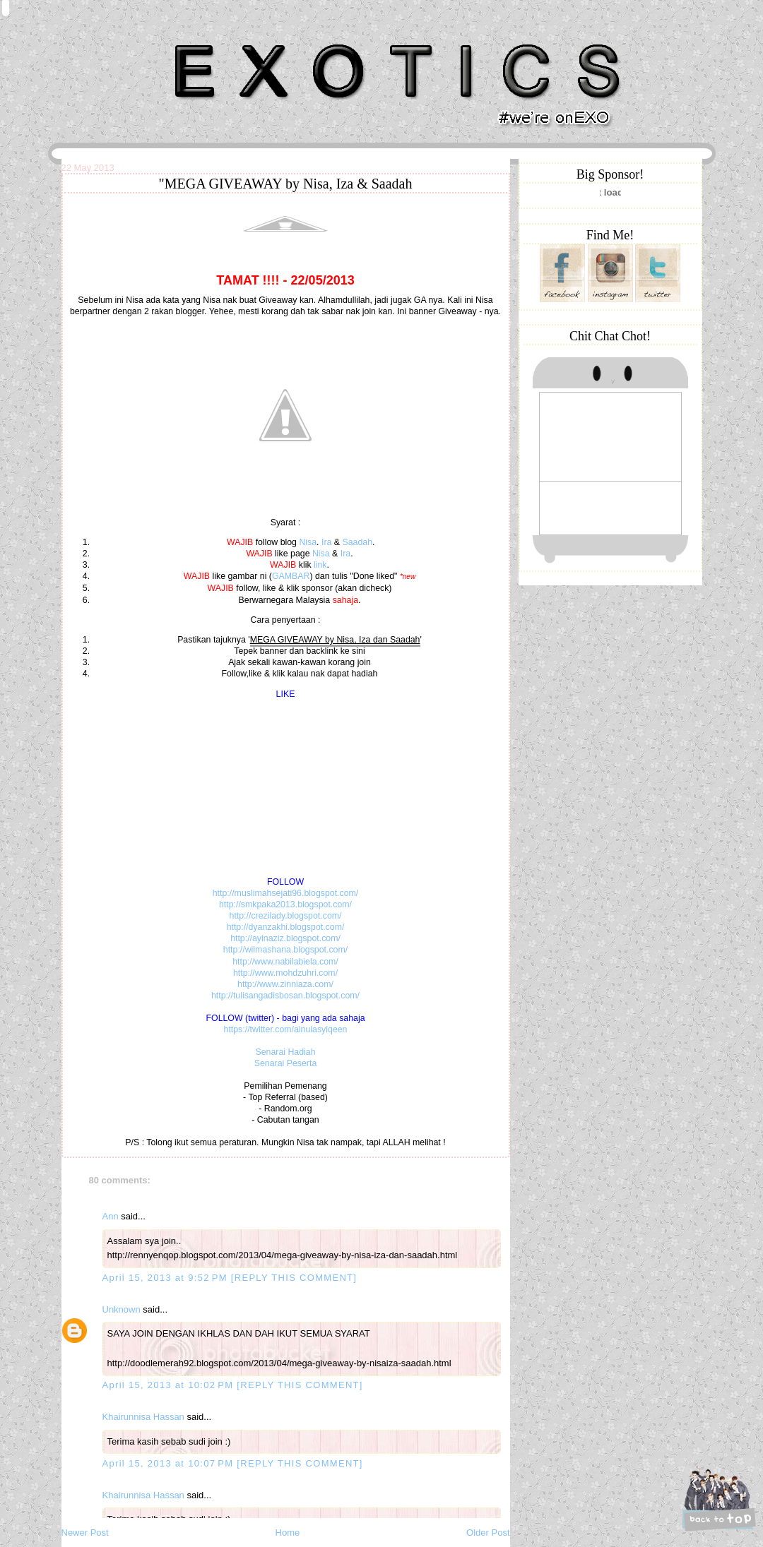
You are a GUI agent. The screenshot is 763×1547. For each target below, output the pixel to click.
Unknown (121, 1309)
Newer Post (85, 1532)
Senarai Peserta (285, 1063)
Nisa (308, 542)
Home (288, 1532)
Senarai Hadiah (285, 1052)
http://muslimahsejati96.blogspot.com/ (286, 893)
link (320, 565)
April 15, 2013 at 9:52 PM (166, 1277)
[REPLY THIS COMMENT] (294, 1277)
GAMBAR (291, 576)
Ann (110, 1216)
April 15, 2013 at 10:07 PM (169, 1463)
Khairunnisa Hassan (215, 38)
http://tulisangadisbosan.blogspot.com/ (285, 996)
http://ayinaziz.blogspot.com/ (285, 938)
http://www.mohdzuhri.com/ (285, 973)
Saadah (357, 542)
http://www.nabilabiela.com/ (285, 962)
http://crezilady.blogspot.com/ (286, 916)
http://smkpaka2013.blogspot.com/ (285, 904)
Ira (326, 542)
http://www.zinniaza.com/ (285, 984)
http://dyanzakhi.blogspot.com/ (286, 927)
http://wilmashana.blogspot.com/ (285, 950)
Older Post (487, 1532)
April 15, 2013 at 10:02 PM (169, 1385)
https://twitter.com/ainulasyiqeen (286, 1029)
